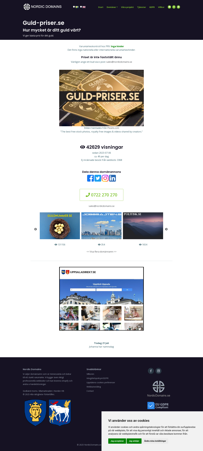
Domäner (111, 7)
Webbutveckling (94, 386)
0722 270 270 (101, 195)
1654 (143, 229)
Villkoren (90, 374)
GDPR (152, 7)
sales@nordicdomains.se (119, 61)
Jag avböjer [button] (134, 441)
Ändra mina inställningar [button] (155, 441)
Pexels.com (113, 127)
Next (166, 229)
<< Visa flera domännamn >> (101, 251)
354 (101, 229)
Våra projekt (127, 7)
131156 (60, 229)
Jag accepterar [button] (117, 441)
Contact (90, 391)
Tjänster (141, 7)
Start (100, 7)
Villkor (161, 7)
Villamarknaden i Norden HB (51, 391)
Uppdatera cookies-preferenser (101, 382)
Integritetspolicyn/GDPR (97, 378)
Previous (35, 229)
